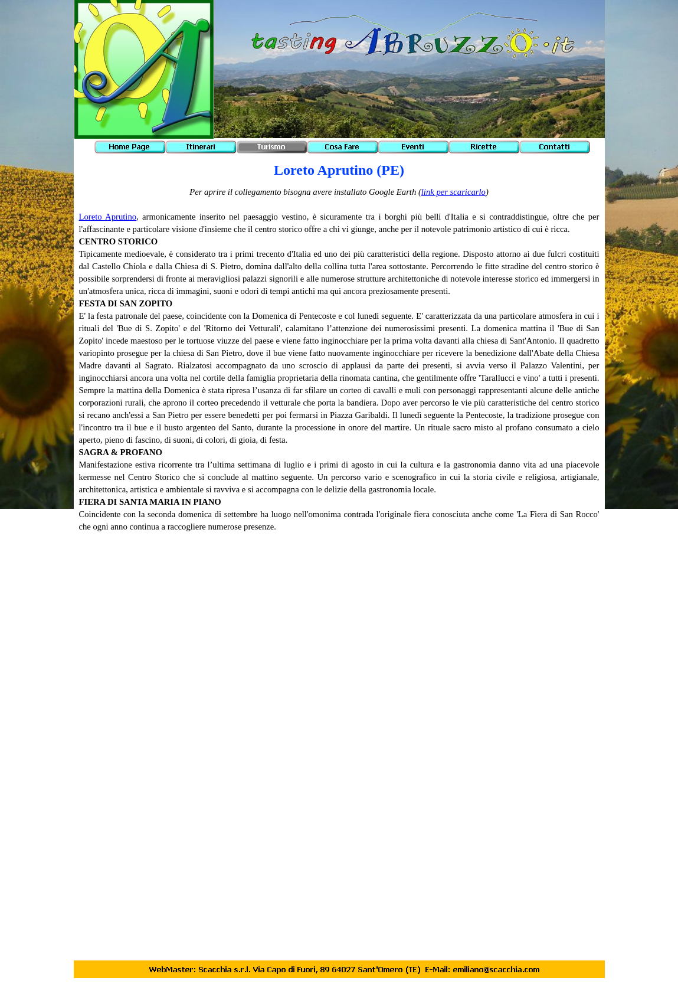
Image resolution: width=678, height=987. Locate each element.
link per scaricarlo (453, 192)
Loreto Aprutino (108, 216)
